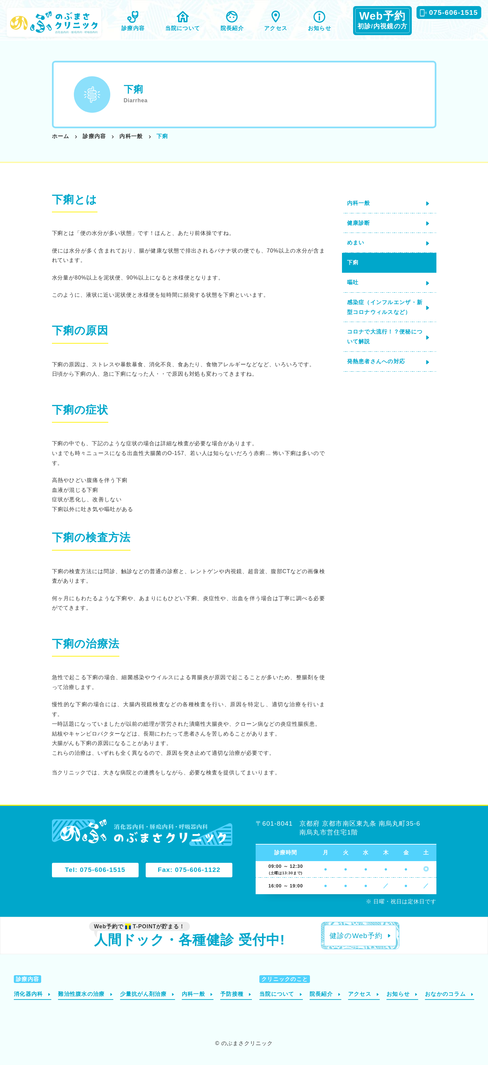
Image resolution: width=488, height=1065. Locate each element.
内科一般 (358, 203)
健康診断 (358, 223)
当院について (182, 28)
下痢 (353, 262)
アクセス (275, 28)
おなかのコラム (445, 994)
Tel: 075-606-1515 (95, 869)
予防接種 (231, 994)
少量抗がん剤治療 (143, 994)
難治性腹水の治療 (81, 994)
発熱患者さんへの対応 (376, 361)
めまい (356, 242)
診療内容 (133, 28)
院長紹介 (232, 28)
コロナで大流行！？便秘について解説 (385, 336)
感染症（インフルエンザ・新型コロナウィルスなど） (385, 307)
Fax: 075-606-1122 (189, 869)
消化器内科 (28, 994)
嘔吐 (353, 282)
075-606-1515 (453, 12)
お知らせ (319, 28)
